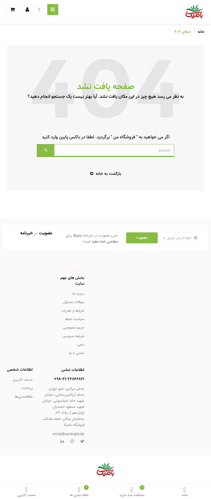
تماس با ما (76, 353)
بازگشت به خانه (105, 174)
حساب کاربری (26, 492)
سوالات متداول (73, 302)
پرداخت (27, 388)
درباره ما (78, 293)
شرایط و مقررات (72, 310)
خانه (184, 492)
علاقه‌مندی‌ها (24, 397)
